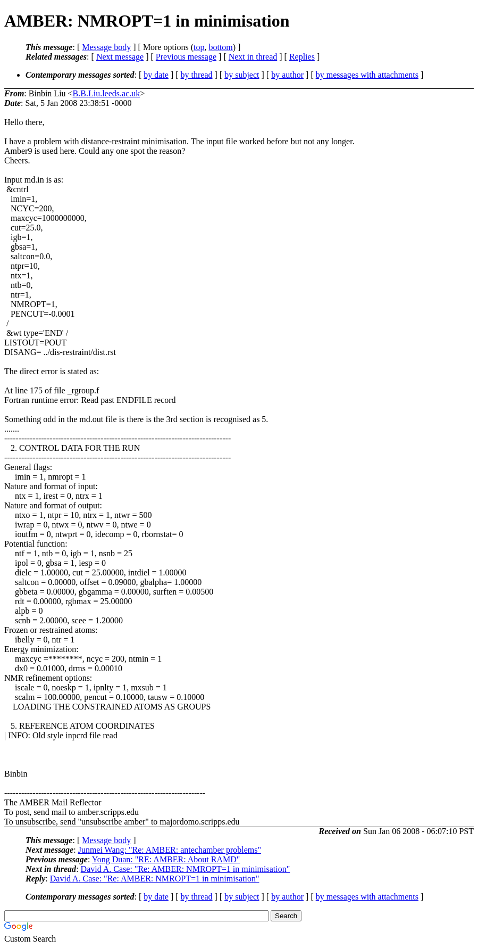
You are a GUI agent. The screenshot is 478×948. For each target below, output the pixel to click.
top (199, 47)
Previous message (186, 56)
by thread (197, 74)
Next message (120, 56)
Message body (106, 47)
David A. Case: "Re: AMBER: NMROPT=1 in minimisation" (185, 868)
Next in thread (253, 56)
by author (287, 74)
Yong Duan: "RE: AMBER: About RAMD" (166, 859)
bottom (220, 47)
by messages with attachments (367, 74)
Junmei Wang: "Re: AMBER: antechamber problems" (169, 849)
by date (156, 74)
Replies (302, 56)
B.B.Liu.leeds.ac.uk (106, 93)
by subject (241, 74)
